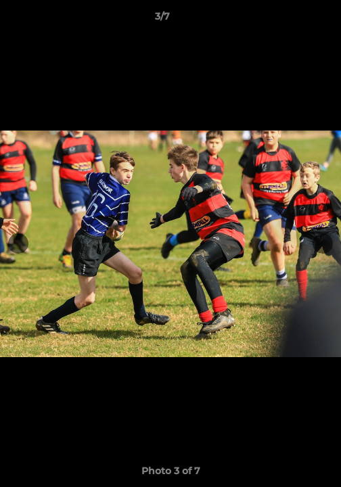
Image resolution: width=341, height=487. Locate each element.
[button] (292, 20)
